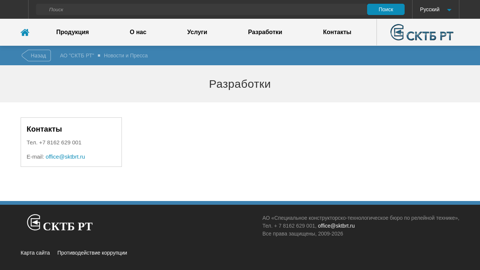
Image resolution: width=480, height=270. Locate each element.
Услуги (197, 32)
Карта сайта (35, 253)
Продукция (72, 32)
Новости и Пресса (126, 55)
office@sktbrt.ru (65, 156)
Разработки (265, 32)
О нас (138, 32)
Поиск (386, 9)
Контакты (337, 32)
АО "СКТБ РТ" (77, 55)
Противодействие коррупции (92, 253)
